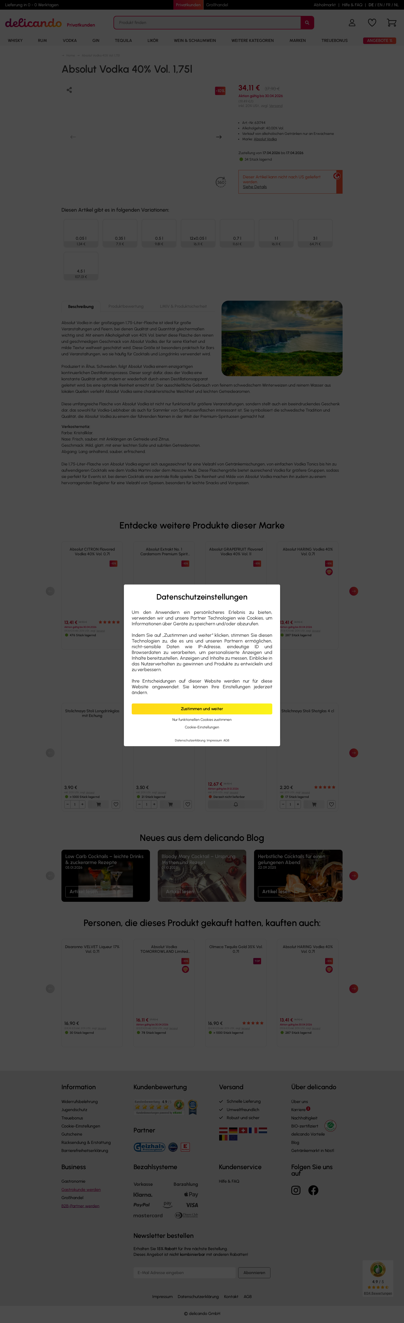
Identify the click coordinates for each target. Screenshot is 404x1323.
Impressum (215, 740)
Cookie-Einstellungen (202, 727)
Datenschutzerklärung (190, 740)
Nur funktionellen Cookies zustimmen (202, 719)
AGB (226, 740)
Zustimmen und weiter (202, 708)
